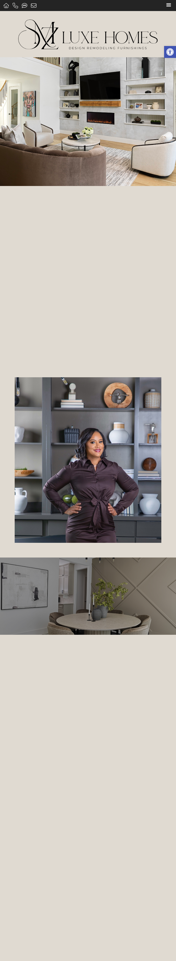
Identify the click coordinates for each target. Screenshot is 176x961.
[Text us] (25, 5)
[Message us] (34, 5)
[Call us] (16, 5)
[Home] (7, 5)
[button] (168, 5)
